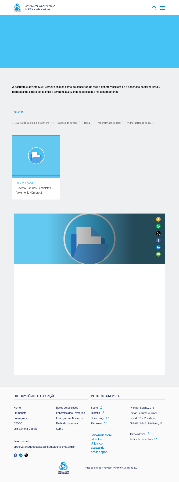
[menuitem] (30, 407)
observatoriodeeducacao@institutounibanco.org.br (44, 446)
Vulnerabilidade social (139, 122)
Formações (20, 418)
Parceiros (96, 423)
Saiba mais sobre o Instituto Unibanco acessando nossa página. (101, 444)
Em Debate (20, 413)
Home (17, 407)
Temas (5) (18, 112)
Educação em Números (69, 418)
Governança (97, 418)
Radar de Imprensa (67, 423)
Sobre (59, 428)
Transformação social (108, 122)
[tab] (18, 112)
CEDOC (18, 423)
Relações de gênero (67, 122)
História (95, 413)
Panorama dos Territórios (70, 413)
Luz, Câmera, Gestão (25, 428)
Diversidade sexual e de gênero (32, 122)
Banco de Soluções (67, 407)
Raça (87, 122)
